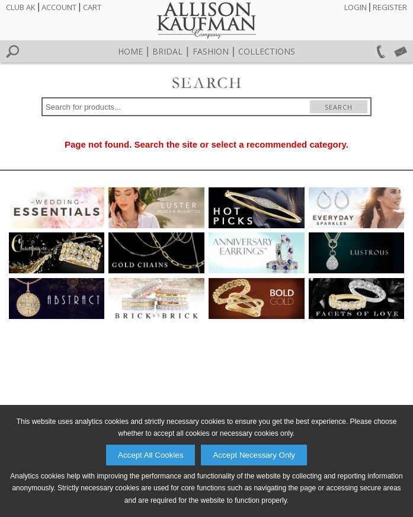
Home (130, 51)
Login (355, 7)
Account (58, 7)
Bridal (167, 51)
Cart (92, 7)
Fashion (211, 51)
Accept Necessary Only (254, 455)
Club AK (21, 7)
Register (390, 7)
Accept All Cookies (150, 455)
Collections (266, 51)
